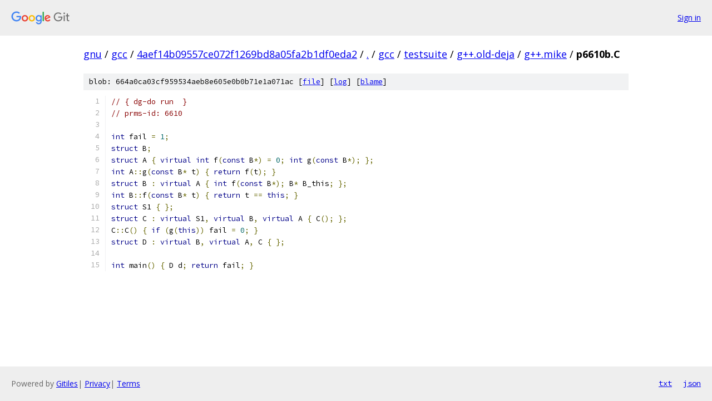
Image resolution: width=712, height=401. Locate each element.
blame (371, 81)
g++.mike (545, 54)
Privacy (97, 383)
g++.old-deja (486, 54)
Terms (128, 383)
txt (665, 383)
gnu (92, 54)
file (311, 81)
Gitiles (67, 383)
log (340, 81)
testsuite (425, 54)
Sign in (689, 17)
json (692, 383)
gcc (119, 54)
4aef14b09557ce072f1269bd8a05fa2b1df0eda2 (247, 54)
